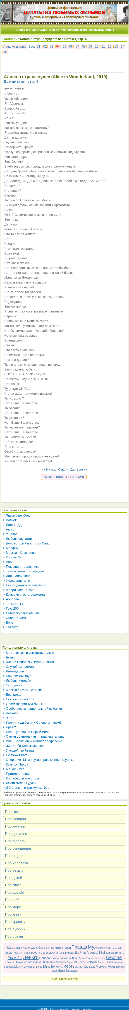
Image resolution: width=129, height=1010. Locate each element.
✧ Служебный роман (18, 667)
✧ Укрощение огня (16, 580)
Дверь (100, 962)
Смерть (67, 966)
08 (84, 46)
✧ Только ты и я (14, 604)
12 (109, 46)
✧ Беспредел (12, 694)
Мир (46, 966)
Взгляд (50, 947)
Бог (74, 962)
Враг (75, 958)
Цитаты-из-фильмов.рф (64, 7)
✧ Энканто (10, 627)
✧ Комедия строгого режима (23, 594)
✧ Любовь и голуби (16, 680)
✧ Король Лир (12, 557)
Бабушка (9, 966)
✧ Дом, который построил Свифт (27, 543)
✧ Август (9, 529)
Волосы (61, 961)
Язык (19, 947)
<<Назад (49, 469)
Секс (41, 947)
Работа (35, 952)
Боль (92, 966)
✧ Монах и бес (13, 769)
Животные (81, 966)
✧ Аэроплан (11, 599)
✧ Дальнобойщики (16, 576)
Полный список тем (65, 978)
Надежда (71, 970)
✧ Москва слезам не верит (22, 690)
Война (80, 952)
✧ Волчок (9, 520)
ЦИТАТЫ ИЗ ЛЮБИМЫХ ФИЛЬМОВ (64, 12)
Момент (101, 966)
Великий (120, 966)
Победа (44, 958)
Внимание (49, 961)
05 (64, 46)
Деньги (31, 957)
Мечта (18, 966)
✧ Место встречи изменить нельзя (28, 653)
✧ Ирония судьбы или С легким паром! (31, 722)
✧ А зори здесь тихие (18, 590)
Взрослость (35, 961)
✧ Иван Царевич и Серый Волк (25, 732)
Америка (90, 962)
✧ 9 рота (8, 718)
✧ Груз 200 (10, 608)
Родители (65, 958)
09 (90, 46)
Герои (67, 947)
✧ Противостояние (16, 774)
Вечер (55, 966)
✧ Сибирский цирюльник (20, 613)
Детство (28, 966)
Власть (119, 952)
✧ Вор (7, 562)
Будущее (21, 961)
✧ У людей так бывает (19, 750)
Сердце (114, 957)
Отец (100, 952)
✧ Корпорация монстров (20, 778)
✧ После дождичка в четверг (24, 585)
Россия (26, 952)
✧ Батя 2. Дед (12, 525)
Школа (109, 961)
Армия (26, 947)
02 (45, 46)
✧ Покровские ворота (18, 699)
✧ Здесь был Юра (16, 515)
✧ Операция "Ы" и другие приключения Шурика (38, 760)
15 (5, 52)
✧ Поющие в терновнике (20, 566)
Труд (69, 962)
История (102, 947)
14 (122, 46)
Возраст (11, 962)
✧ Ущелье (10, 534)
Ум (88, 958)
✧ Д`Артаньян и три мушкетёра (25, 787)
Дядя (54, 970)
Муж (93, 947)
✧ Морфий (10, 548)
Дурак (61, 970)
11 (103, 46)
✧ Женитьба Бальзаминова (23, 746)
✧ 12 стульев (12, 685)
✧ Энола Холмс (14, 618)
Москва (59, 947)
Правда (79, 947)
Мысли (94, 958)
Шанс (34, 947)
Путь (111, 947)
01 (38, 46)
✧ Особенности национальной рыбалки (32, 708)
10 (97, 46)
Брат (81, 961)
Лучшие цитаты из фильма (64, 477)
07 (77, 46)
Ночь (112, 966)
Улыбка (37, 966)
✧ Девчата (10, 713)
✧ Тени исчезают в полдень (23, 571)
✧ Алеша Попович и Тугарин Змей (28, 662)
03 (51, 46)
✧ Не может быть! (15, 755)
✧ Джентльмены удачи (19, 783)
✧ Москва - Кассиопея (19, 552)
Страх (118, 947)
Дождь (82, 958)
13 (116, 46)
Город (90, 952)
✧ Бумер (8, 657)
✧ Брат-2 (9, 727)
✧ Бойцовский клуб (16, 676)
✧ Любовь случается (18, 539)
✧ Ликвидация (13, 671)
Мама (11, 947)
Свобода (46, 952)
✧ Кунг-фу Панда (15, 764)
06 (71, 46)
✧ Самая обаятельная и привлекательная (33, 736)
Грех (102, 958)
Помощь (118, 962)
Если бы (15, 958)
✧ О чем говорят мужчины (22, 704)
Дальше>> (78, 469)
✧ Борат (8, 622)
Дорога (110, 952)
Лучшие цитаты (15, 46)
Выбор (55, 958)
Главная (8, 39)
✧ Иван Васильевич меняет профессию (32, 741)
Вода (8, 952)
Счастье (57, 952)
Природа (68, 952)
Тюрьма (17, 952)
